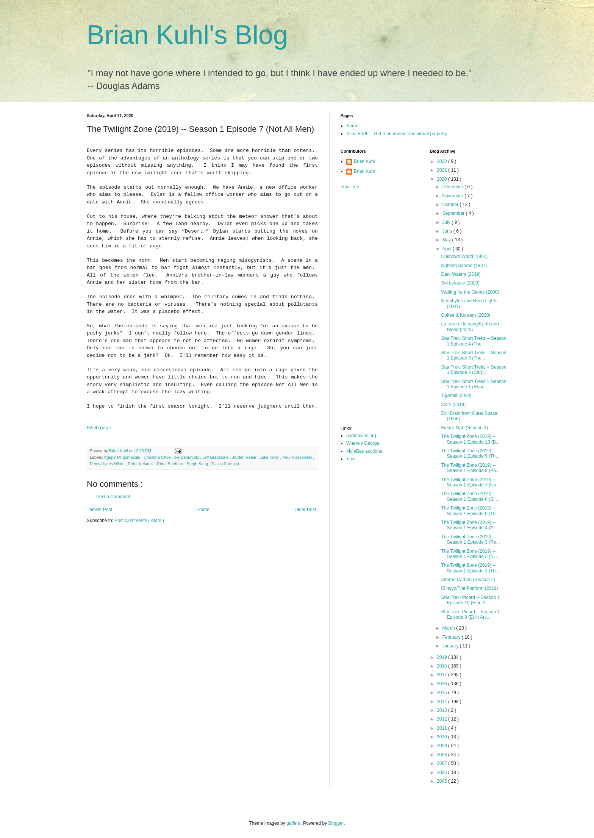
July (447, 222)
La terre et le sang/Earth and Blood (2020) (470, 326)
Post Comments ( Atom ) (139, 520)
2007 (442, 763)
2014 (442, 701)
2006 (442, 772)
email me (350, 186)
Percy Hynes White (108, 463)
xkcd (351, 458)
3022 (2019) (453, 404)
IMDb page (99, 427)
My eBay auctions (364, 451)
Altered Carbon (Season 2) (468, 579)
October (451, 204)
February (451, 637)
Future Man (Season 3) (464, 427)
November (453, 196)
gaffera (293, 823)
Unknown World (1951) (464, 256)
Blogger (336, 823)
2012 (442, 719)
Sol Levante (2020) (460, 283)
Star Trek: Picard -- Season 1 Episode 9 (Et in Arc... (470, 614)
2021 (442, 170)
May (447, 239)
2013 (442, 710)
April (447, 249)
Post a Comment (113, 496)
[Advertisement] (371, 310)
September (454, 213)
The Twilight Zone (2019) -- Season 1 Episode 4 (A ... (469, 525)
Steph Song (198, 463)
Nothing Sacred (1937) (464, 265)
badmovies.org (361, 435)
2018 (442, 666)
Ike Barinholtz (187, 457)
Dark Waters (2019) (460, 274)
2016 (442, 683)
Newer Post (100, 509)
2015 (442, 692)
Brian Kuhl (364, 161)
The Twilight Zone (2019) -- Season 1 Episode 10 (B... (470, 439)
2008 (442, 754)
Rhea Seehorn (170, 463)
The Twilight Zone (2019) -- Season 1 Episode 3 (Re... (470, 539)
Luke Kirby (269, 457)
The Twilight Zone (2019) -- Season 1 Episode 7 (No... (470, 482)
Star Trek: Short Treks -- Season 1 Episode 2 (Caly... (473, 369)
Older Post (305, 509)
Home (203, 509)
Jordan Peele (245, 457)
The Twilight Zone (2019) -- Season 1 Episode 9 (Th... (470, 453)
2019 (442, 657)
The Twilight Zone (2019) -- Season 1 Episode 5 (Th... (470, 510)
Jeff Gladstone (216, 457)
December (453, 186)
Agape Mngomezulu (122, 457)
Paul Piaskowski (297, 457)
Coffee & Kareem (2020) (465, 315)
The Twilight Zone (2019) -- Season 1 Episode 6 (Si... (469, 496)
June (447, 231)
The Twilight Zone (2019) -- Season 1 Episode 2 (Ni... (469, 554)
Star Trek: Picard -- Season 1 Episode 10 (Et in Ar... (470, 600)
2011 (442, 728)
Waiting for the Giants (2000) (470, 292)
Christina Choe (158, 457)
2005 (442, 781)
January (451, 646)
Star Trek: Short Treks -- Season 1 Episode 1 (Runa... (473, 384)
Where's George (362, 443)
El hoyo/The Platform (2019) (469, 588)
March (449, 628)
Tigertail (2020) (456, 395)
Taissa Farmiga (225, 463)
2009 (442, 745)
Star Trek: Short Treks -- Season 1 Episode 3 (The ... (473, 355)
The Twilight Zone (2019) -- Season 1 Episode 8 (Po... (470, 468)
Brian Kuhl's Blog (187, 35)
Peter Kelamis (141, 463)
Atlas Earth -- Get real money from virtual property (396, 133)
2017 (442, 674)
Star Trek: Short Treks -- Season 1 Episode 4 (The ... (473, 341)
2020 (442, 179)
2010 (442, 737)
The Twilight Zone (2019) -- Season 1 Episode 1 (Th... (470, 568)
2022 (442, 161)
